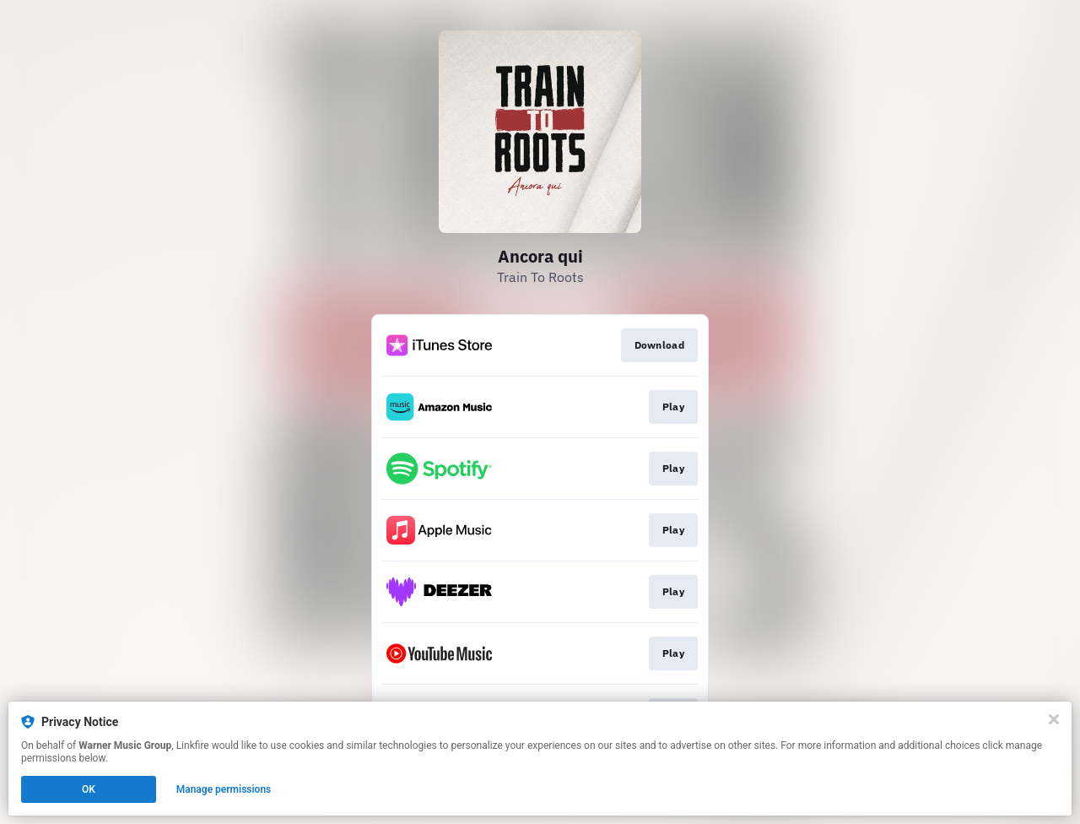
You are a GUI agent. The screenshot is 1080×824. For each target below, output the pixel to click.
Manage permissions (224, 789)
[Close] (1053, 719)
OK (88, 789)
